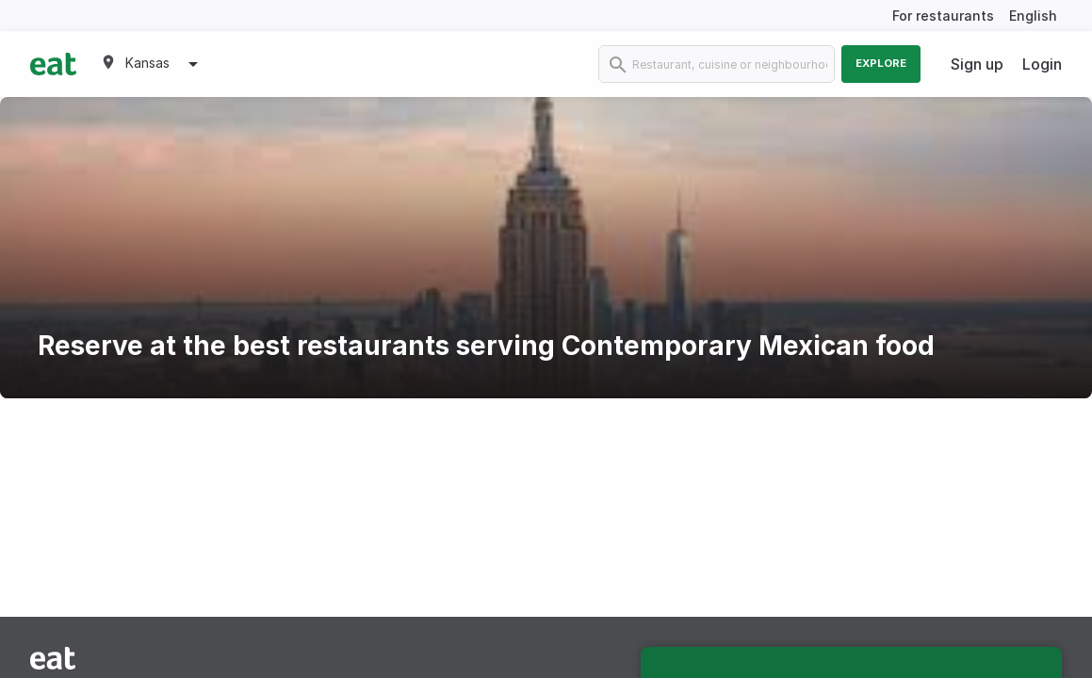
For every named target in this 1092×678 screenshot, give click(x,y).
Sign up (977, 64)
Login (1042, 64)
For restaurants (943, 16)
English (1033, 16)
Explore (881, 63)
